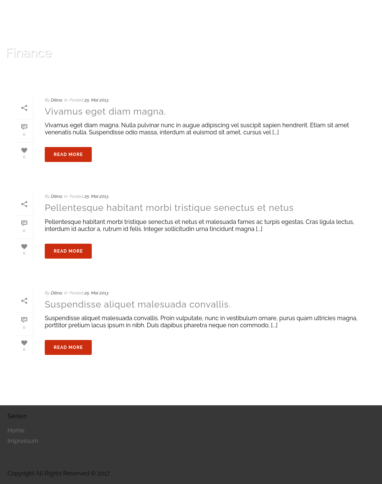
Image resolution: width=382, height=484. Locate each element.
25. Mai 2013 (96, 100)
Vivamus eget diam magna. (105, 111)
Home (339, 72)
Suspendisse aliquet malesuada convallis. (138, 304)
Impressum (22, 441)
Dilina (56, 100)
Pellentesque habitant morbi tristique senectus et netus (169, 207)
